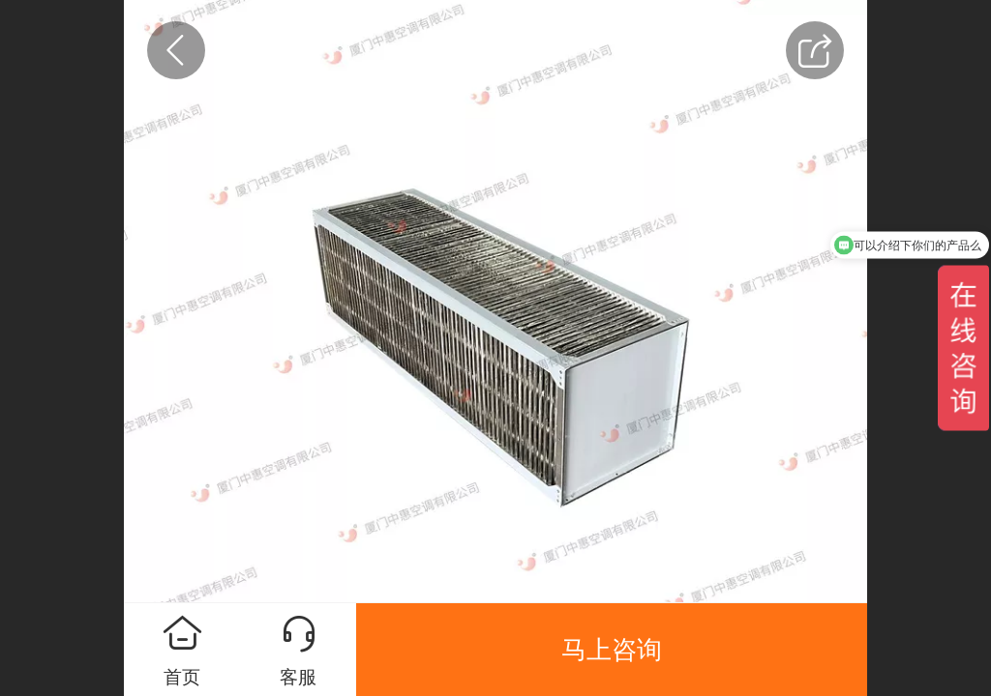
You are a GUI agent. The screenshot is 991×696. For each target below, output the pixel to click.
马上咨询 (611, 649)
